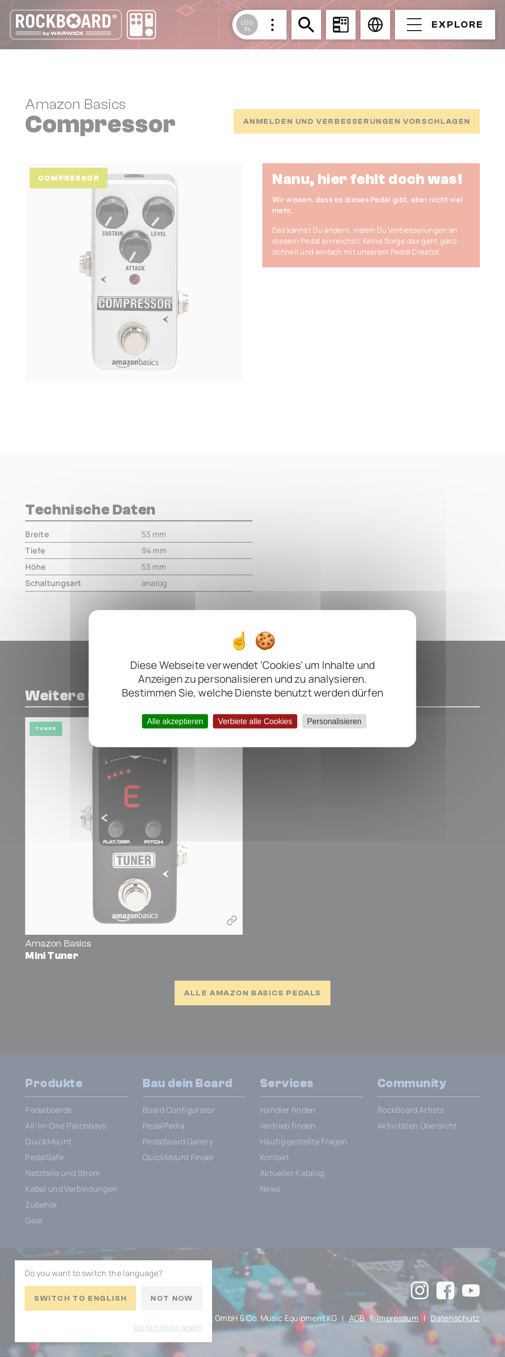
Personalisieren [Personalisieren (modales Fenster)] (334, 721)
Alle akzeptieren (175, 721)
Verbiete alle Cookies (255, 721)
